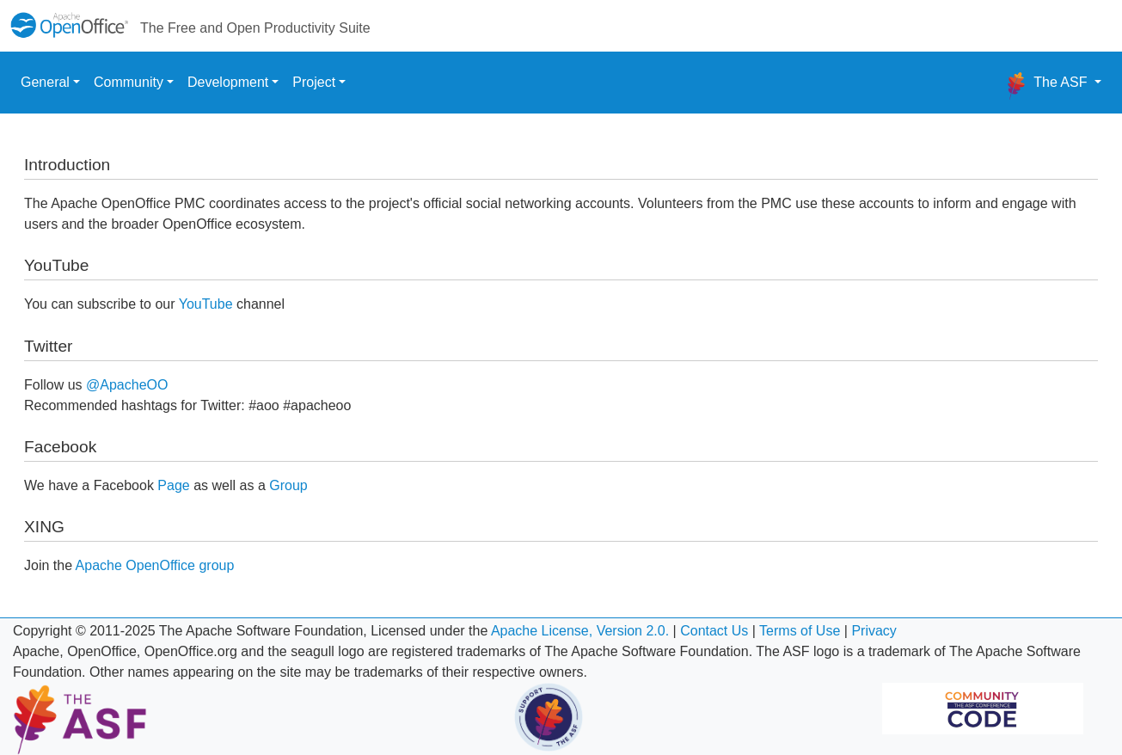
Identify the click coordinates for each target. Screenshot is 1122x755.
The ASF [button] (1046, 86)
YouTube (206, 304)
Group (288, 485)
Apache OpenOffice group (155, 565)
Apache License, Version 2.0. (580, 630)
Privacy (873, 630)
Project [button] (313, 82)
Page (173, 485)
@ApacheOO (127, 385)
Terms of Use (799, 630)
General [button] (45, 82)
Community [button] (128, 82)
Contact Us (714, 630)
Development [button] (227, 82)
